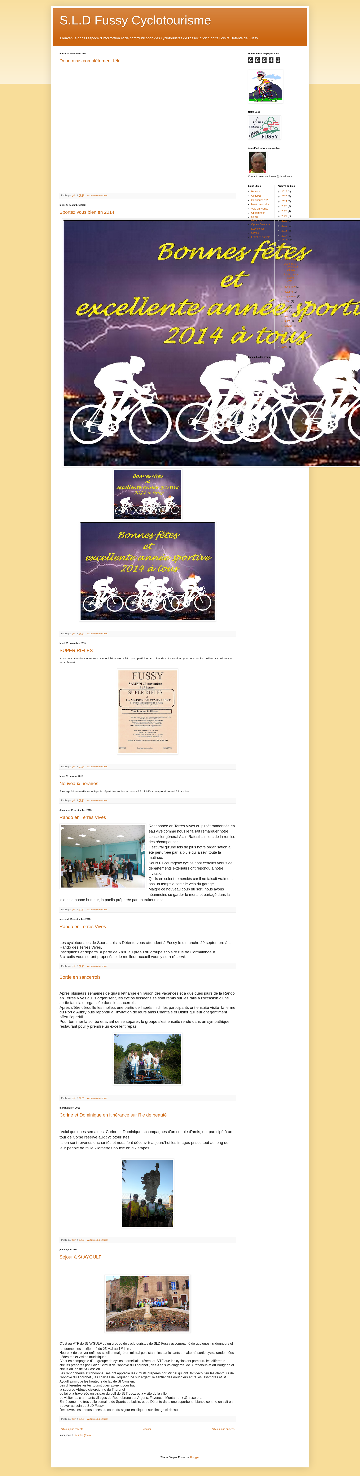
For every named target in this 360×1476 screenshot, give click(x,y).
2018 (284, 230)
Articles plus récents (72, 1429)
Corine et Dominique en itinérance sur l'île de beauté (113, 1115)
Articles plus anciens (223, 1429)
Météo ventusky (260, 204)
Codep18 (256, 195)
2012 (284, 332)
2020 (284, 220)
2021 (284, 216)
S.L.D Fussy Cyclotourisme (135, 20)
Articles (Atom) (83, 1435)
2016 (284, 240)
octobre (288, 291)
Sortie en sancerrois (80, 977)
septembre (290, 296)
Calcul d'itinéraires (257, 218)
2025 (284, 196)
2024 (284, 201)
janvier (288, 325)
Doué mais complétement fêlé (90, 60)
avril (287, 316)
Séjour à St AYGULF (80, 1257)
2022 (284, 211)
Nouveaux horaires (79, 783)
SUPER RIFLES (76, 650)
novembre (290, 286)
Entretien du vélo (260, 237)
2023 (284, 206)
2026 (284, 191)
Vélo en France (259, 208)
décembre (290, 259)
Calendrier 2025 (260, 200)
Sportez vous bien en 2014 (87, 212)
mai (286, 311)
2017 (284, 235)
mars (287, 321)
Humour (255, 191)
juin (286, 306)
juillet (287, 301)
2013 (284, 255)
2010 (284, 341)
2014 (284, 250)
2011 (284, 336)
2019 (284, 225)
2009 (284, 346)
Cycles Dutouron (260, 224)
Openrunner (258, 212)
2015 (284, 245)
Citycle (255, 233)
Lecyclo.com (258, 228)
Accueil (147, 1429)
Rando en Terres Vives (83, 817)
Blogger (194, 1457)
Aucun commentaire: (98, 195)
